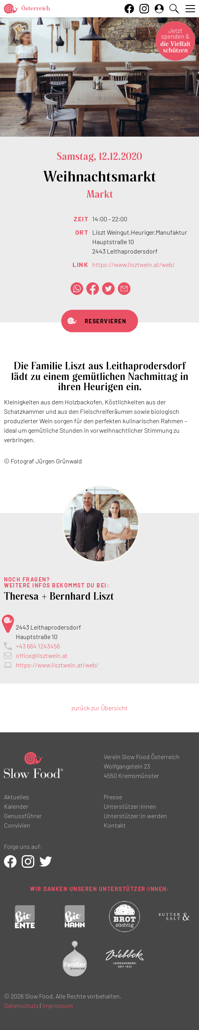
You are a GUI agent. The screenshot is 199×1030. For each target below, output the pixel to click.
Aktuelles (16, 796)
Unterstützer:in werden (135, 815)
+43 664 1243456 (38, 646)
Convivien (17, 825)
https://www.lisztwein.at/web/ (133, 264)
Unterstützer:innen (130, 806)
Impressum (57, 1005)
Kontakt (115, 825)
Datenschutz (21, 1005)
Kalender (16, 806)
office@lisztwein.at (42, 655)
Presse (113, 796)
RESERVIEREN (105, 321)
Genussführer (23, 815)
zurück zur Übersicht (99, 707)
